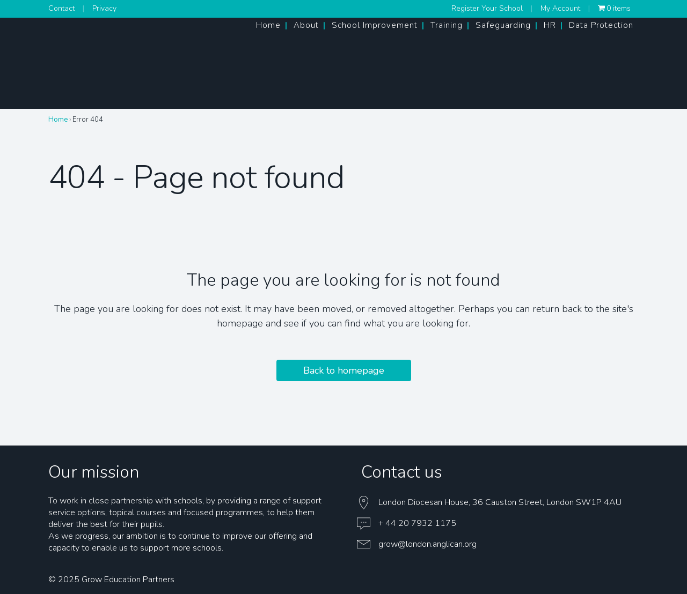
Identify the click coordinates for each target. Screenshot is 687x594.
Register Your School (487, 8)
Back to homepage (343, 370)
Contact (61, 8)
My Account (560, 8)
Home (58, 119)
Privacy (104, 8)
